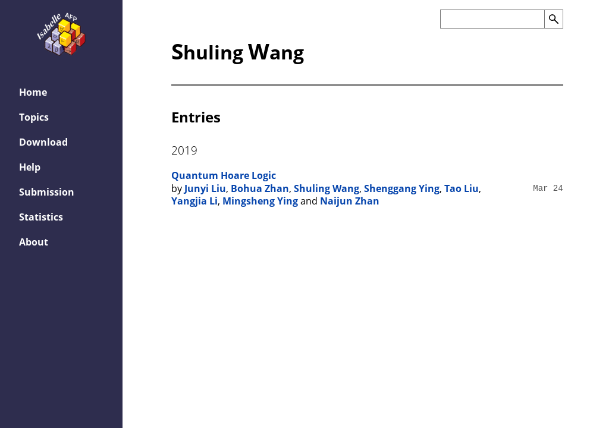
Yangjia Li (194, 200)
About (33, 241)
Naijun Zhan (349, 200)
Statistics (41, 217)
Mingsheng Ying (260, 200)
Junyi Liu (205, 188)
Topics (34, 117)
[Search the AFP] (492, 19)
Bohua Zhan (260, 188)
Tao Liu (461, 188)
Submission (46, 192)
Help (29, 167)
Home (33, 92)
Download (43, 142)
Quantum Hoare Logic (223, 175)
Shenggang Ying (402, 188)
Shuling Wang (326, 188)
